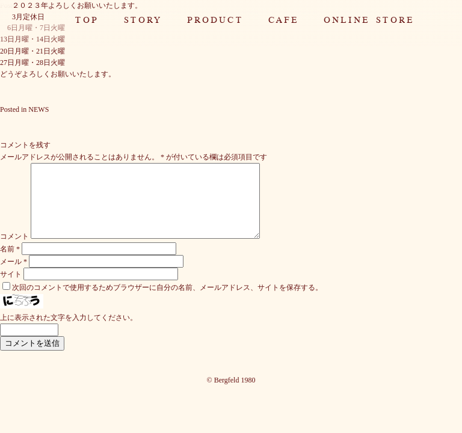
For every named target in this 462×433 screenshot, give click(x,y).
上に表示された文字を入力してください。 (68, 332)
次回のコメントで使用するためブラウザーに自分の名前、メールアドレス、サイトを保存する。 (167, 302)
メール (13, 276)
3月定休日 (28, 17)
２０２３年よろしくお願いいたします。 (77, 5)
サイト (11, 288)
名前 (10, 263)
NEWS (38, 109)
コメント (14, 251)
